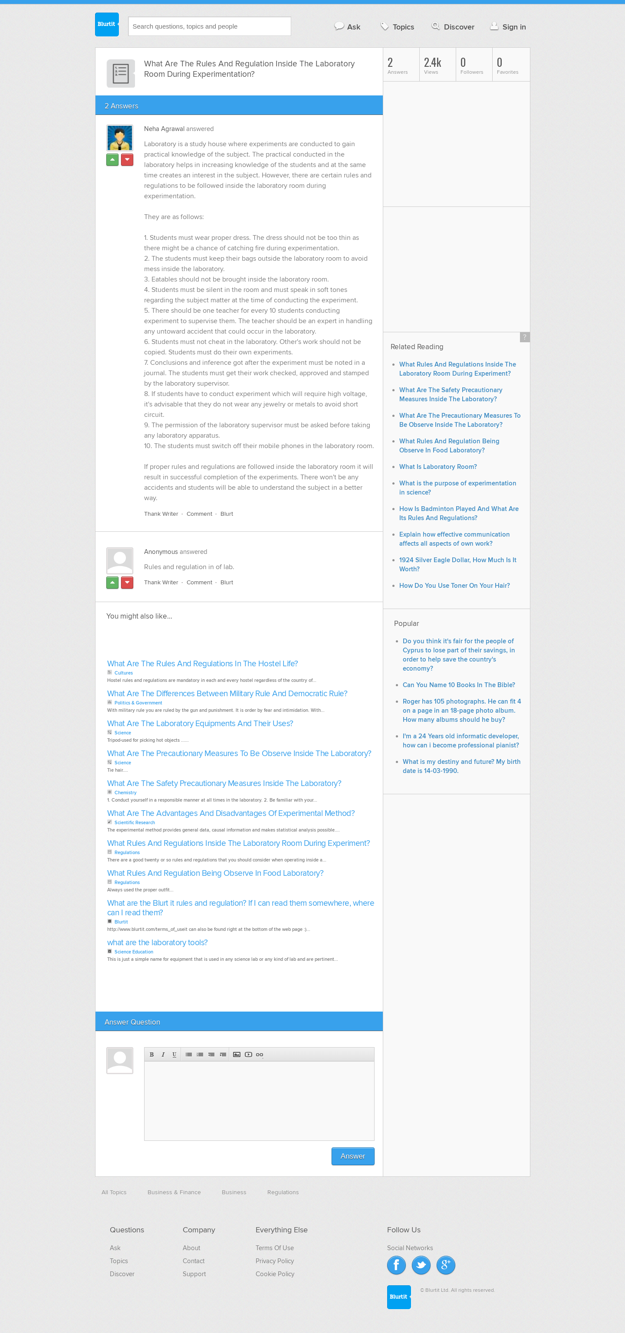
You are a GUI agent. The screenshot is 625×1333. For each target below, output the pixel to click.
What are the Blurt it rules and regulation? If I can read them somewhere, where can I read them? (241, 908)
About (191, 1248)
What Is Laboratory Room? (438, 467)
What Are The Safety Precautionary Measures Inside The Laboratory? (224, 784)
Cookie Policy (275, 1274)
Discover (452, 27)
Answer (353, 1156)
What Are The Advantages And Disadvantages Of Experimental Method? (231, 814)
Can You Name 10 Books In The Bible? (459, 685)
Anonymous (161, 552)
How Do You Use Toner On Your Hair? (454, 586)
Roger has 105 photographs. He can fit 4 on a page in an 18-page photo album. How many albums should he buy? (462, 711)
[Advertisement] (204, 642)
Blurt (226, 513)
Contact (193, 1261)
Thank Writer (161, 513)
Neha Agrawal (164, 129)
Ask (347, 27)
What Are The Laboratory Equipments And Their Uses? (200, 724)
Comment (199, 513)
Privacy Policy (275, 1261)
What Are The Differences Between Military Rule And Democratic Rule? (227, 694)
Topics (396, 27)
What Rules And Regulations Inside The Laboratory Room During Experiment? (238, 843)
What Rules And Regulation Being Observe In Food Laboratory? (215, 873)
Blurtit (107, 26)
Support (194, 1274)
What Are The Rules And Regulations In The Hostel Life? (202, 664)
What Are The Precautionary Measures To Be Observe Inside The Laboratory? (239, 754)
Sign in (507, 27)
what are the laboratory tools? (157, 943)
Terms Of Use (275, 1248)
